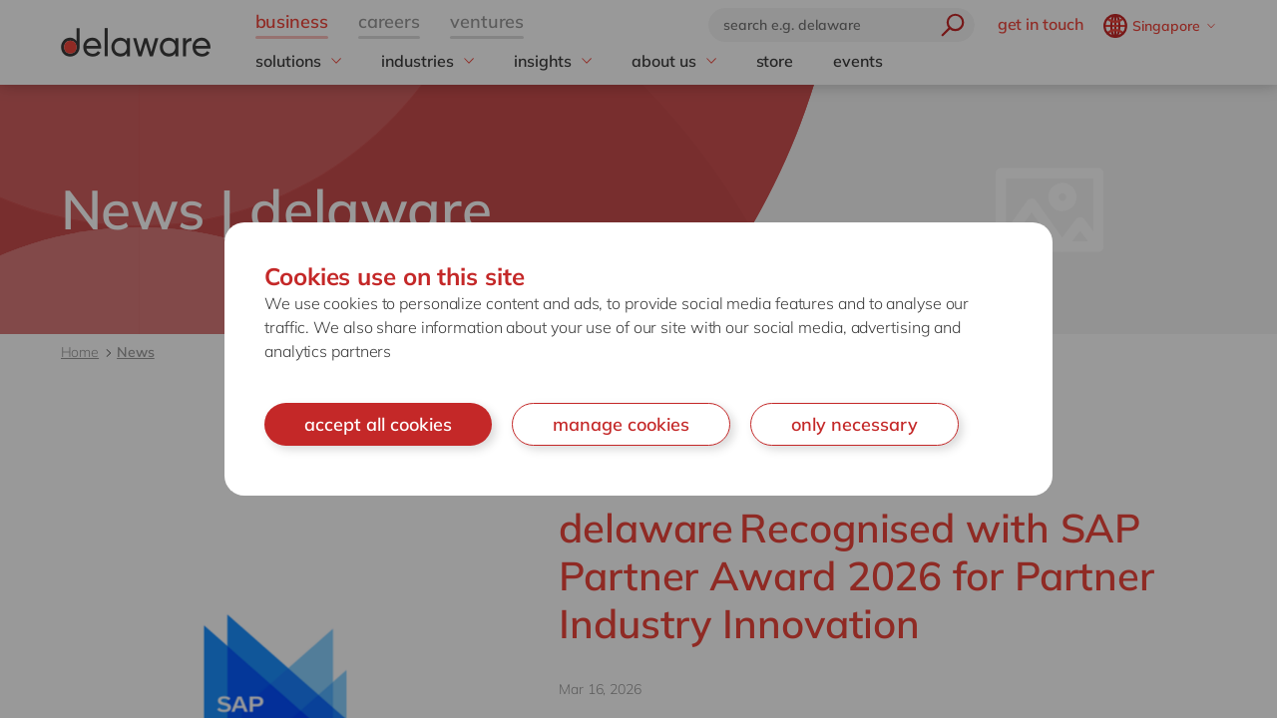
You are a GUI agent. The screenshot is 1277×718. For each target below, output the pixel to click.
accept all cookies (378, 424)
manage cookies (621, 424)
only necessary (854, 424)
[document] (638, 359)
